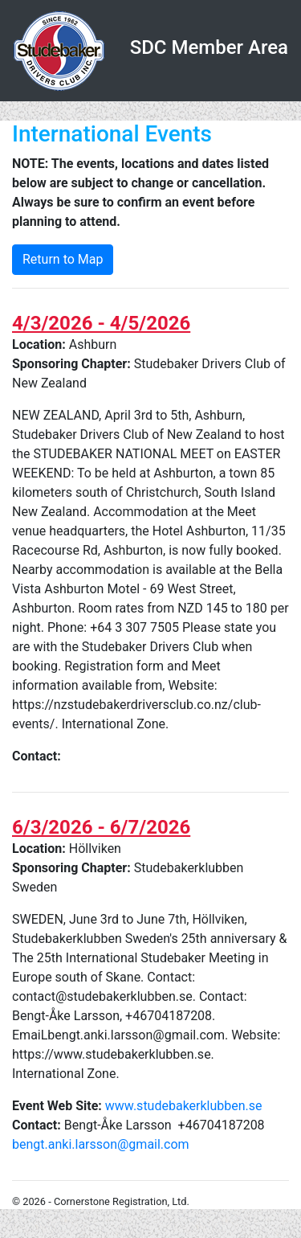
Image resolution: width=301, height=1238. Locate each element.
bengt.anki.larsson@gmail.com (100, 1144)
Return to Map (62, 259)
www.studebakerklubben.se (183, 1105)
